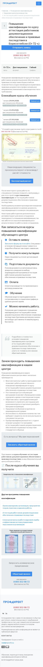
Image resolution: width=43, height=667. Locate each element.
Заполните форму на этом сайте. (18, 244)
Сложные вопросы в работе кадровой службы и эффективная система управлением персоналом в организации (21, 522)
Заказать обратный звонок (21, 445)
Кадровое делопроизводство (15, 13)
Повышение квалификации (21, 11)
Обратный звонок (21, 574)
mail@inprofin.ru (7, 643)
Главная (5, 11)
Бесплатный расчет (21, 181)
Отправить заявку (21, 47)
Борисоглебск (17, 640)
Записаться (35, 101)
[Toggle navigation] (38, 3)
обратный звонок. (19, 353)
